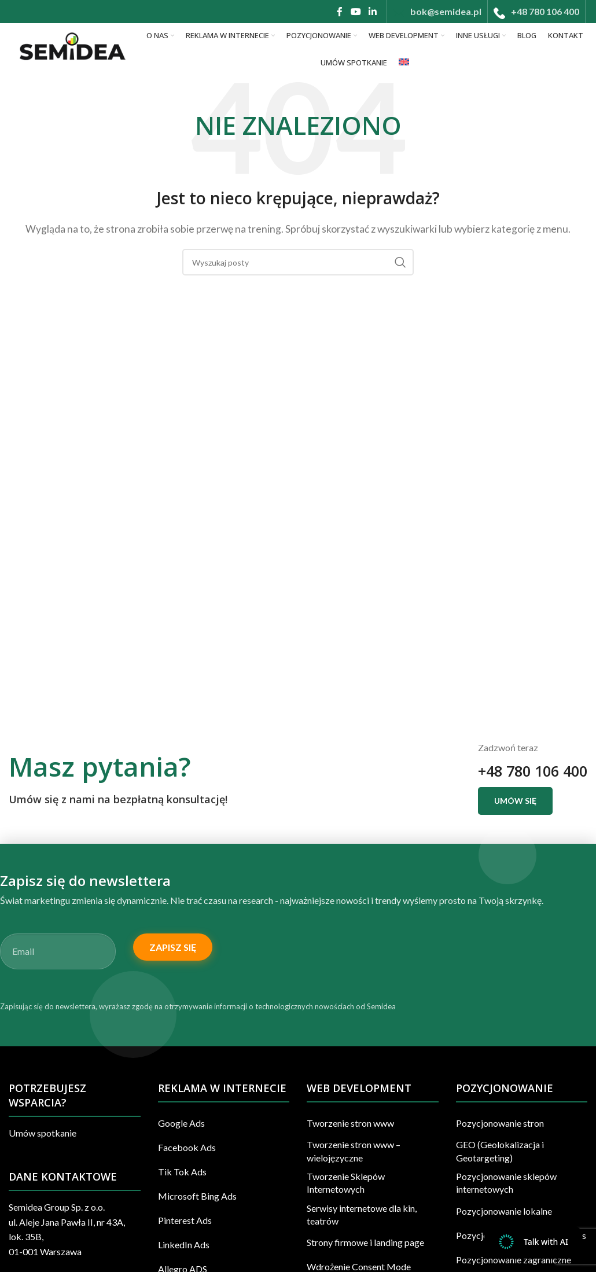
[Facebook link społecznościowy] (340, 11)
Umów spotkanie (42, 1132)
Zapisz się (172, 947)
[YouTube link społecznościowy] (356, 11)
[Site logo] (71, 47)
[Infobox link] (437, 11)
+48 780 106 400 (529, 771)
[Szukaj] (298, 262)
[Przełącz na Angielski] (404, 63)
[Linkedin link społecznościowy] (373, 11)
